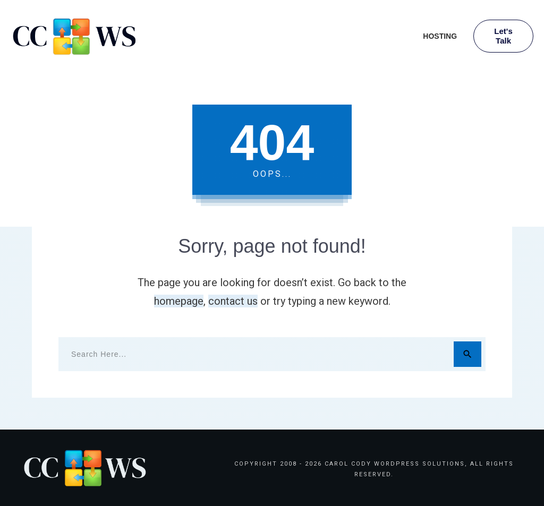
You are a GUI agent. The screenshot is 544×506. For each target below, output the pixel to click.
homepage (178, 301)
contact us (233, 301)
